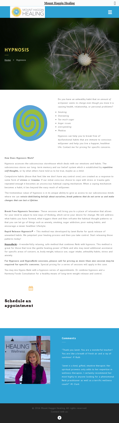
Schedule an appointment (19, 303)
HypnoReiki (11, 244)
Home (8, 60)
